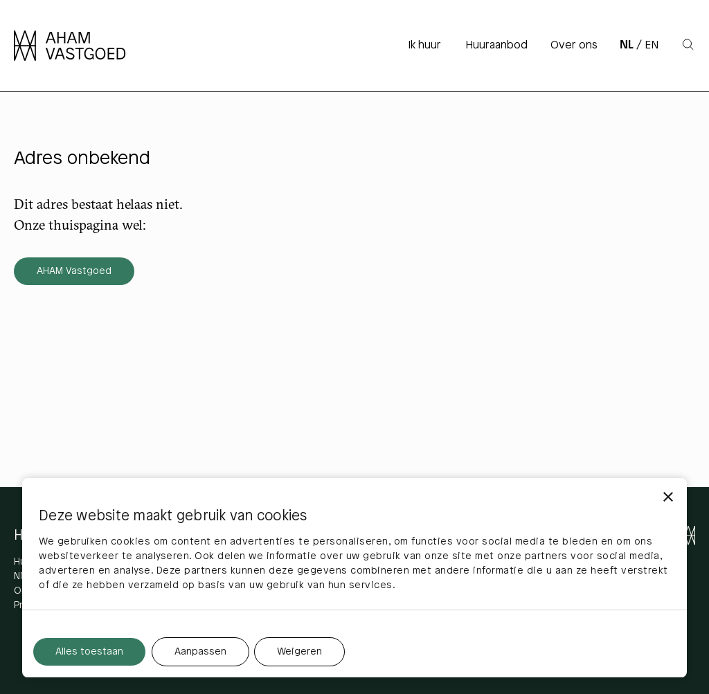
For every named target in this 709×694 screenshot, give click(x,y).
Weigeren (299, 652)
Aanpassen (200, 652)
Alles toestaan (89, 652)
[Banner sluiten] (668, 496)
